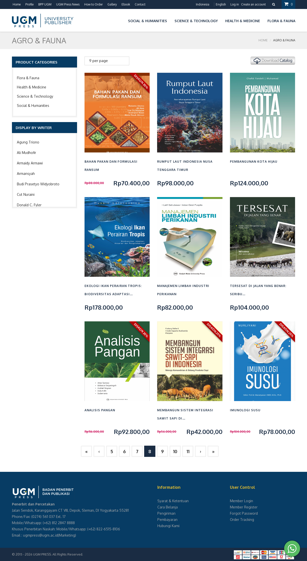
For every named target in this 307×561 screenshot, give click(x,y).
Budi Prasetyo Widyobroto (38, 184)
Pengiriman (166, 513)
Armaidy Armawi (30, 163)
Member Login (241, 501)
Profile (29, 4)
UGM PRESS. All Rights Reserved (57, 554)
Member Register (244, 507)
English (221, 4)
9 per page (98, 60)
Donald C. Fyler (29, 205)
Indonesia (202, 4)
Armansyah (26, 173)
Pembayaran (167, 519)
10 (175, 451)
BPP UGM (44, 4)
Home (17, 4)
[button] (120, 20)
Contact (140, 4)
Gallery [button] (112, 4)
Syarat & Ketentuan (173, 501)
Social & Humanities (33, 105)
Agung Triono (28, 142)
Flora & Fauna (28, 78)
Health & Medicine (31, 87)
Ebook (126, 4)
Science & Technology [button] (196, 21)
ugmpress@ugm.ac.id (40, 535)
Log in (234, 4)
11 (187, 451)
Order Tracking (242, 519)
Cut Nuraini (26, 194)
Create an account (253, 4)
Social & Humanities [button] (147, 21)
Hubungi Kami (168, 526)
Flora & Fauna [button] (281, 21)
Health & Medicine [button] (242, 21)
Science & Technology (35, 96)
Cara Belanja (167, 507)
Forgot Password (244, 513)
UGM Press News (68, 4)
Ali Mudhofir (26, 152)
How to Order (93, 4)
